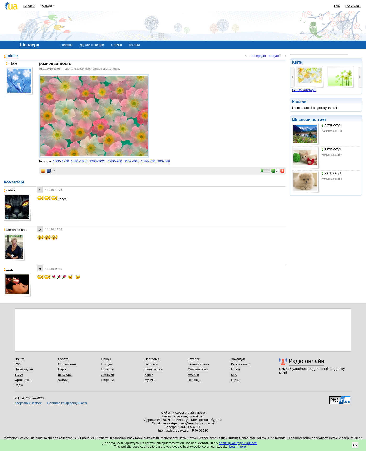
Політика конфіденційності (67, 403)
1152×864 (131, 161)
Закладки (238, 359)
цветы (68, 68)
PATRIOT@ (331, 125)
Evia (8, 269)
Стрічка (116, 45)
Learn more (237, 446)
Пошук (106, 359)
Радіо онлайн (306, 361)
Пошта (20, 359)
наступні (274, 56)
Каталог (194, 359)
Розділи (46, 5)
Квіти (297, 62)
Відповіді (194, 380)
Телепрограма (198, 364)
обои (88, 68)
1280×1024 (97, 161)
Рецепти (107, 380)
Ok (355, 445)
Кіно (234, 374)
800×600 (163, 161)
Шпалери (301, 119)
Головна (29, 5)
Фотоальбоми (198, 369)
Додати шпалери (92, 45)
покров (116, 68)
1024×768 (148, 161)
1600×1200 (61, 161)
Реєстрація (353, 5)
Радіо (19, 385)
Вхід (337, 5)
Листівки (107, 374)
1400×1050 (79, 161)
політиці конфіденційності (238, 443)
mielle (12, 56)
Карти (149, 374)
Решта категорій (304, 90)
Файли (63, 380)
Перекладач (24, 369)
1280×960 (115, 161)
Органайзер (23, 380)
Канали (134, 45)
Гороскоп (151, 364)
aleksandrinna (15, 229)
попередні (258, 56)
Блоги (235, 369)
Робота (63, 359)
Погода (106, 364)
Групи (235, 380)
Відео (19, 374)
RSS (18, 364)
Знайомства (154, 369)
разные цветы (101, 68)
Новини (193, 374)
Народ (63, 369)
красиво (79, 68)
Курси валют (240, 364)
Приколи (107, 369)
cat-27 (9, 190)
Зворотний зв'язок (28, 403)
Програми (152, 359)
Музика (150, 380)
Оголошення (67, 364)
